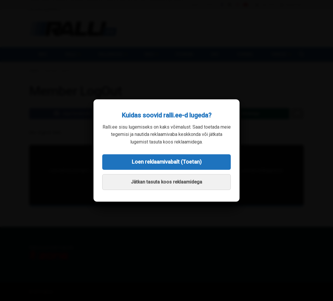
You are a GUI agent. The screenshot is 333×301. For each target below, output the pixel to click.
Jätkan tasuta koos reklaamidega (166, 182)
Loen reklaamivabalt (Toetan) (167, 162)
